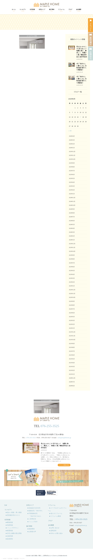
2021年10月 (72, 339)
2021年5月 (72, 359)
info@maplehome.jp (64, 437)
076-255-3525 (50, 426)
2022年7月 (72, 309)
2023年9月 (72, 255)
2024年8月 (72, 213)
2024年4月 (72, 228)
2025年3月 (72, 186)
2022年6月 (72, 313)
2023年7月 (72, 263)
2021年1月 (72, 374)
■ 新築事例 (31, 529)
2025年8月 (72, 167)
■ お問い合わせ (54, 528)
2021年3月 (72, 366)
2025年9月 (72, 163)
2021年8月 (72, 347)
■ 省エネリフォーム (55, 513)
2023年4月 (72, 274)
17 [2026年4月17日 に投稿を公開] (80, 117)
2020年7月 (72, 382)
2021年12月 (72, 332)
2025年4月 (72, 182)
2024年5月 (72, 224)
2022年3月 (72, 320)
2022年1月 (72, 328)
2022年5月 (72, 316)
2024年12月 (72, 197)
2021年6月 (72, 355)
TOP (5, 505)
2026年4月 (72, 136)
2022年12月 (72, 289)
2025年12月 (72, 151)
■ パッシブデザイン (12, 528)
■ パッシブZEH (32, 521)
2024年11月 (72, 201)
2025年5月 (72, 178)
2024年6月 (72, 220)
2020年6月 (72, 385)
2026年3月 (72, 140)
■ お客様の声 (31, 531)
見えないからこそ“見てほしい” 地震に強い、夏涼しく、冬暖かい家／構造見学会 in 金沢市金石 (55, 445)
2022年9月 (72, 301)
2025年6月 (72, 174)
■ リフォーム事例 (55, 516)
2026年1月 (72, 147)
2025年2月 (72, 190)
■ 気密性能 (9, 525)
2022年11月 (72, 293)
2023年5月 (72, 270)
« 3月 (70, 131)
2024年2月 (72, 236)
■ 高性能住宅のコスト (13, 515)
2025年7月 (72, 170)
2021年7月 (72, 351)
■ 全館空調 (9, 536)
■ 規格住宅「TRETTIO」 (35, 510)
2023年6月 (72, 266)
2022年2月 (72, 324)
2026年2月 (72, 144)
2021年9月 (72, 343)
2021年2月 (72, 370)
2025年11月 (72, 155)
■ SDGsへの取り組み (56, 533)
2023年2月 (72, 282)
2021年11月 (72, 336)
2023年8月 (72, 259)
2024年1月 (72, 240)
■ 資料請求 (52, 530)
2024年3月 (72, 232)
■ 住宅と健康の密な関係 (14, 533)
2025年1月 (72, 193)
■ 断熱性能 (9, 522)
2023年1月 (72, 286)
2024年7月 (72, 216)
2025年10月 (72, 159)
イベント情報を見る (64, 465)
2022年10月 (72, 297)
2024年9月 (72, 209)
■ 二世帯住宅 (31, 519)
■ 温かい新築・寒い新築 (14, 512)
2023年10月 (72, 251)
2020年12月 (72, 378)
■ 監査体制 (9, 539)
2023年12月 (72, 243)
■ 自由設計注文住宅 (33, 508)
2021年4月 (72, 362)
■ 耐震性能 (9, 530)
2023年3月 (72, 278)
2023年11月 (72, 247)
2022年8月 (72, 305)
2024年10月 (72, 205)
